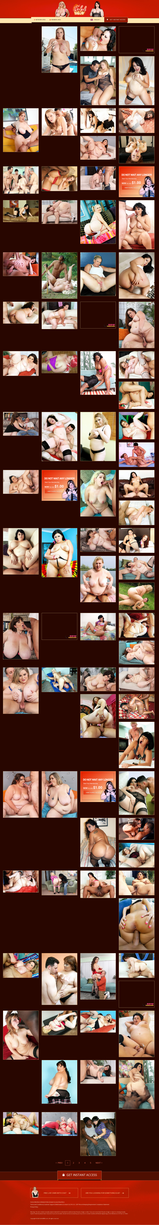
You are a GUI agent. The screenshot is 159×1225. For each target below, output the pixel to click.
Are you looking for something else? (103, 1193)
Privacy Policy (34, 1207)
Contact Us (66, 1204)
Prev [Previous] (59, 1162)
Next (98, 1162)
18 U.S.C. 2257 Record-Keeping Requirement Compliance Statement (90, 1204)
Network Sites (40, 19)
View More (61, 1202)
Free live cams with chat (55, 1193)
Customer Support (49, 1204)
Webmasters (59, 1204)
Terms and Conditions (36, 1204)
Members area (56, 19)
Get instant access (117, 20)
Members (37, 1202)
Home (32, 1202)
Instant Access (54, 1202)
